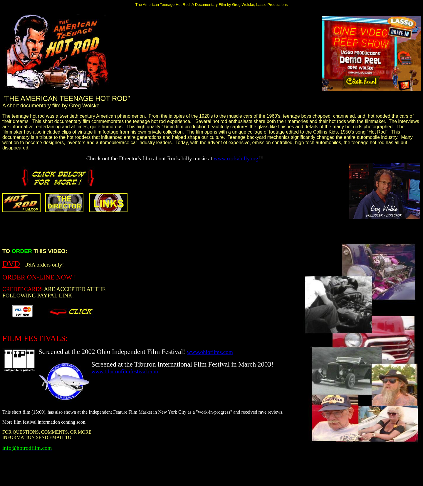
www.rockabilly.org (236, 158)
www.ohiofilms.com (210, 352)
